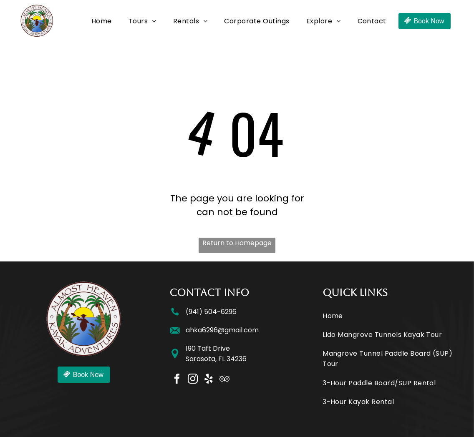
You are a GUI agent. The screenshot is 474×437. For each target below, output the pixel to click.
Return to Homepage (237, 243)
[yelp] (208, 380)
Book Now (428, 21)
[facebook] (176, 380)
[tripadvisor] (224, 380)
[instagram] (192, 380)
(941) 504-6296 (211, 311)
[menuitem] (101, 21)
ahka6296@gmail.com (222, 330)
